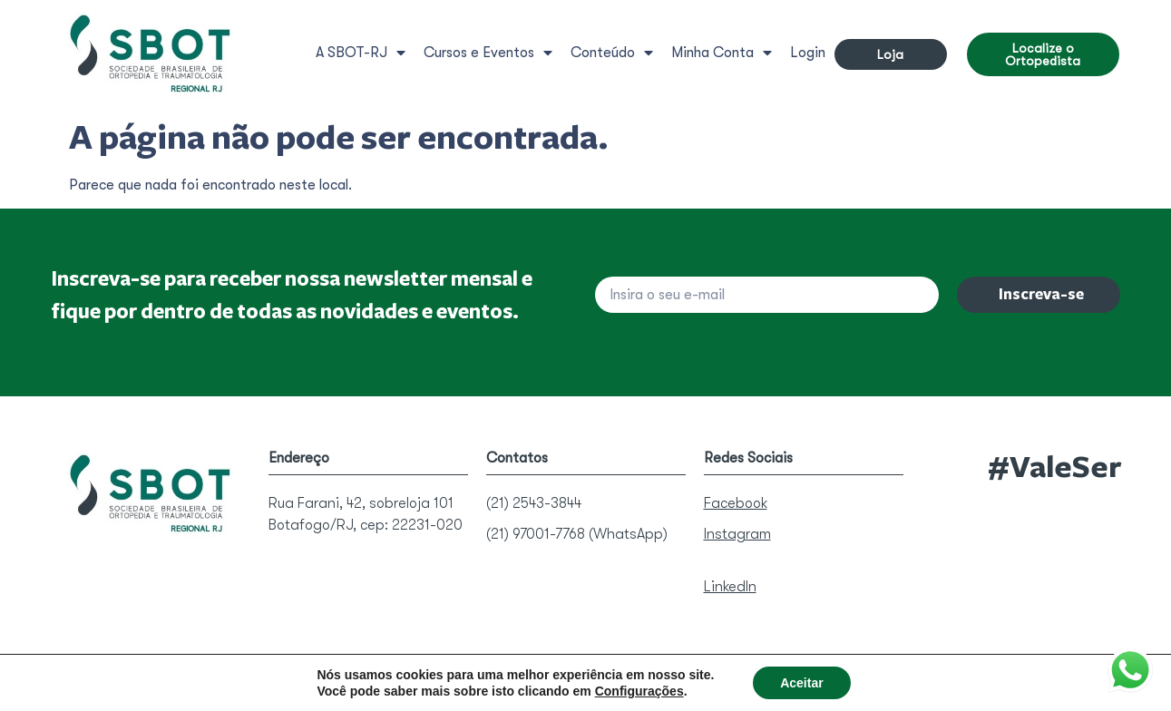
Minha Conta (721, 52)
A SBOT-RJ (360, 52)
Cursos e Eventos (488, 52)
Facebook (735, 503)
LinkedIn (730, 587)
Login (807, 52)
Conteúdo (612, 52)
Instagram (737, 534)
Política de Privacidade (537, 674)
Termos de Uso (661, 674)
